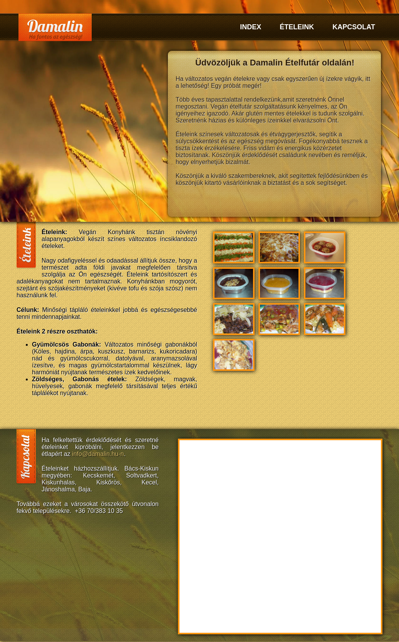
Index (250, 27)
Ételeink (297, 27)
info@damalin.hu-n (98, 454)
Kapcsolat (353, 27)
